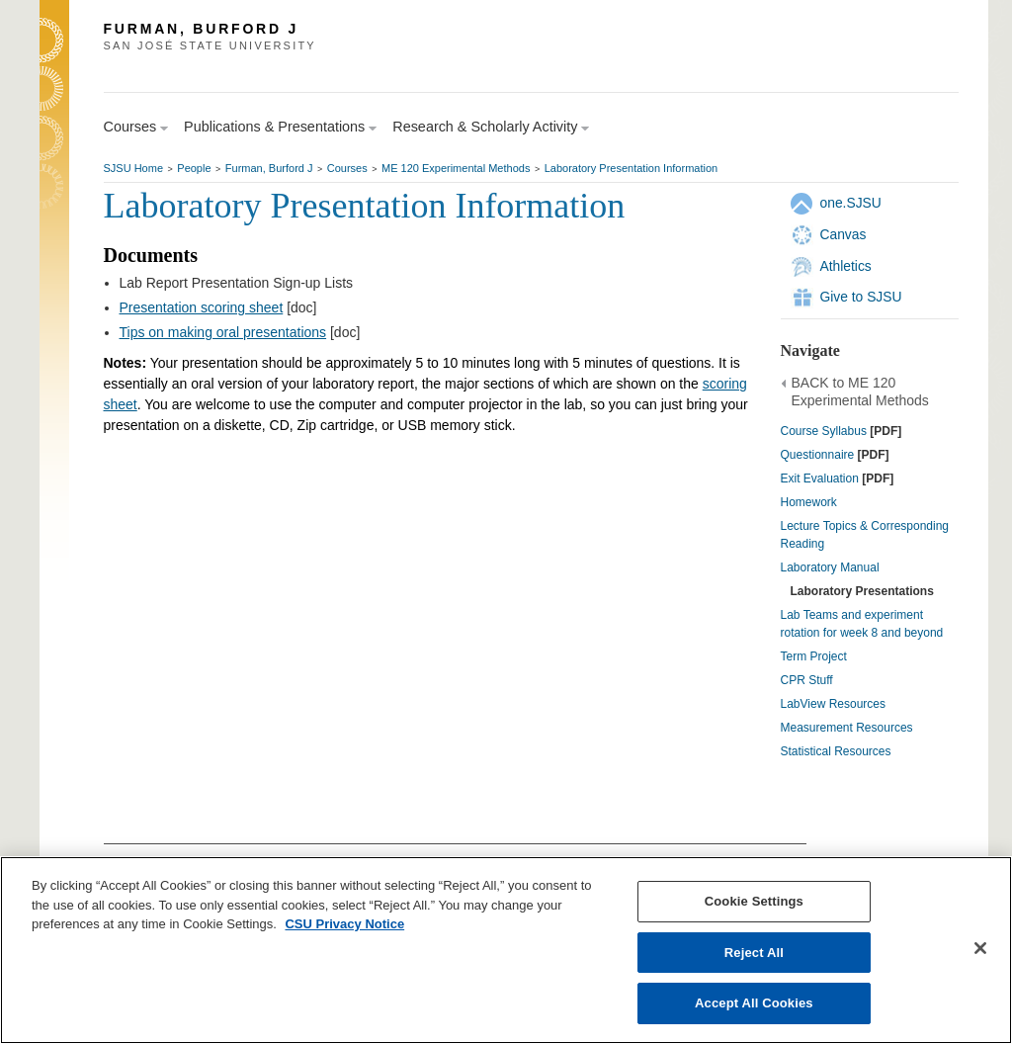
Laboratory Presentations (862, 591)
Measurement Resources (847, 728)
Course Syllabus (824, 431)
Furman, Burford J (269, 168)
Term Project (814, 656)
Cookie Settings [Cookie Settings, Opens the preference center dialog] (754, 901)
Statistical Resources (836, 751)
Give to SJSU (861, 296)
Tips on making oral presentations (223, 332)
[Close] (980, 948)
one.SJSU (851, 203)
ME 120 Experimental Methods (455, 168)
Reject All (754, 952)
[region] (506, 950)
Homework (809, 502)
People (194, 168)
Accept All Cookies (754, 1003)
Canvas (843, 234)
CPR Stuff (807, 680)
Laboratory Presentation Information (631, 168)
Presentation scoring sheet (202, 307)
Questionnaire (818, 455)
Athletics (846, 266)
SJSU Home (134, 168)
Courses (347, 168)
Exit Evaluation (820, 478)
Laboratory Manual (830, 567)
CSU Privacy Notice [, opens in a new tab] (344, 923)
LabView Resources (833, 704)
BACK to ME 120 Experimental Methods (860, 391)
